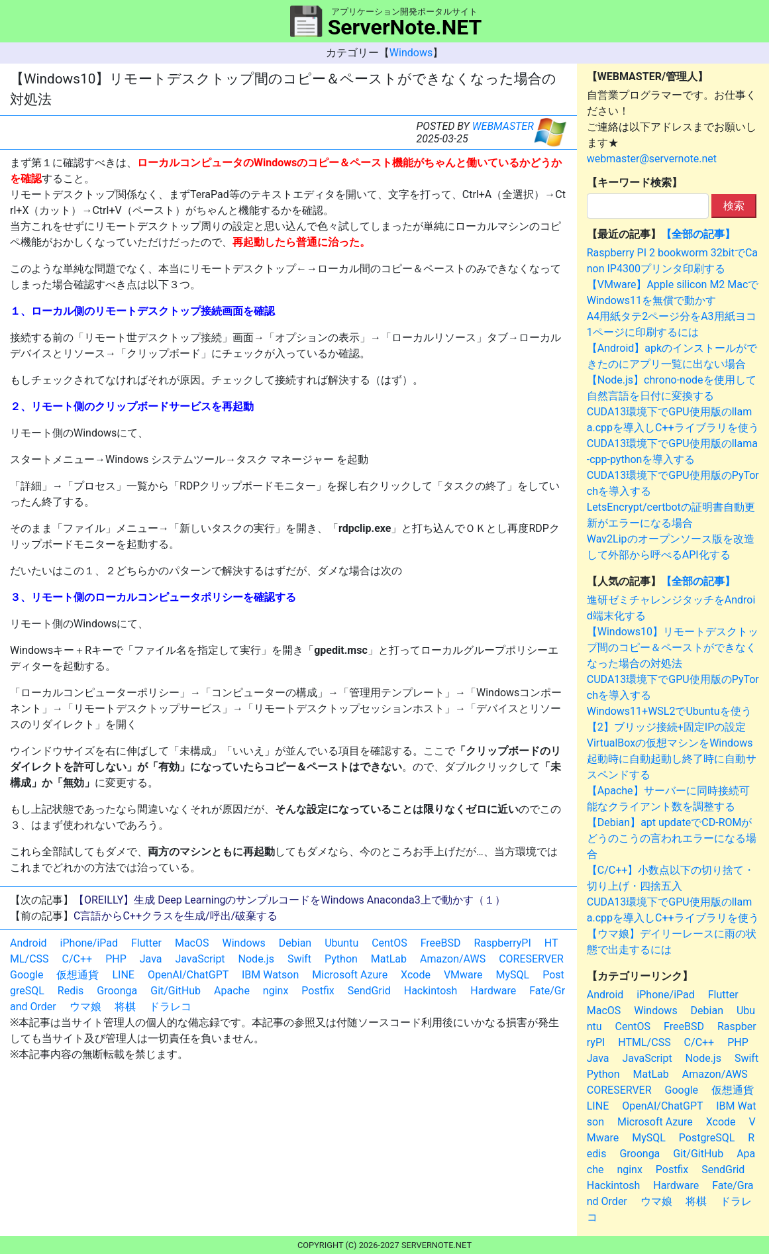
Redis (71, 990)
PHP (116, 959)
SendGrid (369, 990)
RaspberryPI (502, 943)
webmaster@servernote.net (652, 158)
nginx (275, 990)
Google (27, 974)
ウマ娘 (85, 1006)
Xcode (416, 974)
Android (28, 943)
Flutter (146, 943)
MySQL (513, 974)
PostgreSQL (707, 1137)
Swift (299, 959)
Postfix (317, 990)
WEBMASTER (503, 126)
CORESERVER (531, 959)
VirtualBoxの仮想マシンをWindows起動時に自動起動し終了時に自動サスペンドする (671, 759)
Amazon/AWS (453, 959)
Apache (232, 990)
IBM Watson (270, 974)
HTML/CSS (644, 1042)
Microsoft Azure (349, 974)
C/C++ (77, 959)
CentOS (389, 943)
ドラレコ (170, 1006)
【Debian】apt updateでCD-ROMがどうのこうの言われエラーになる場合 (671, 838)
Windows (411, 52)
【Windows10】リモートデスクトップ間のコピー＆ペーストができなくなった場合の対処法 (672, 647)
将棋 (125, 1006)
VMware (463, 974)
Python (341, 959)
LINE (123, 974)
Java (151, 959)
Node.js (256, 959)
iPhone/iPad (89, 943)
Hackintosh (431, 990)
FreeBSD (441, 943)
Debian (295, 943)
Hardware (493, 990)
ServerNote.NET (405, 27)
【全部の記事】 (698, 234)
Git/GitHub (175, 990)
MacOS (192, 943)
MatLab (389, 959)
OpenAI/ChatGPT (188, 974)
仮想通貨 (77, 974)
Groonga (117, 990)
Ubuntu (341, 943)
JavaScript (200, 959)
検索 (733, 205)
